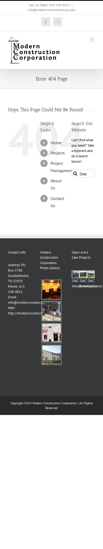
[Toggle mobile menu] (92, 39)
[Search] (75, 173)
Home (56, 142)
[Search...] (83, 173)
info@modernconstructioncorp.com (51, 10)
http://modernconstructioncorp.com (34, 313)
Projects (58, 152)
